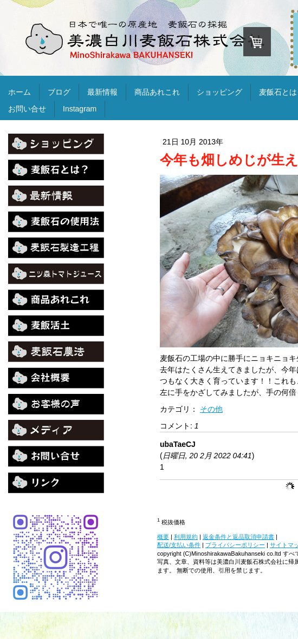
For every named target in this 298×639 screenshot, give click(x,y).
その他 (211, 409)
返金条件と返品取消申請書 (238, 536)
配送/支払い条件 (178, 545)
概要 (163, 536)
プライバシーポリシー (235, 545)
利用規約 (186, 536)
